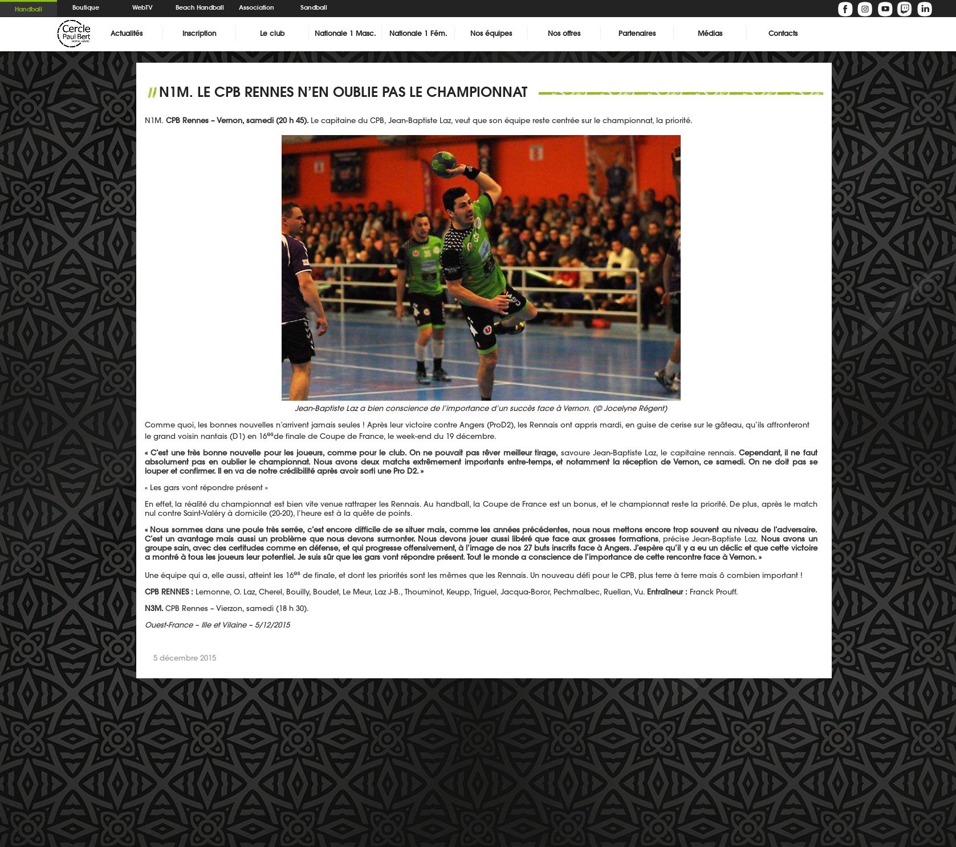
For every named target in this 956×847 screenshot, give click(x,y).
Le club (272, 33)
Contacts (783, 33)
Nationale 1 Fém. (418, 33)
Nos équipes (491, 33)
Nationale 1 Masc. (345, 33)
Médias (710, 33)
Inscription (199, 33)
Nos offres (564, 33)
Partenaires (637, 33)
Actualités (127, 33)
